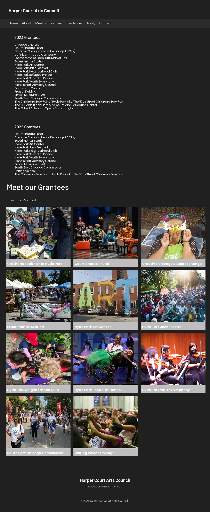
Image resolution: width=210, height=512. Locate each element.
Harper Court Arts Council (34, 10)
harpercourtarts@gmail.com (104, 486)
